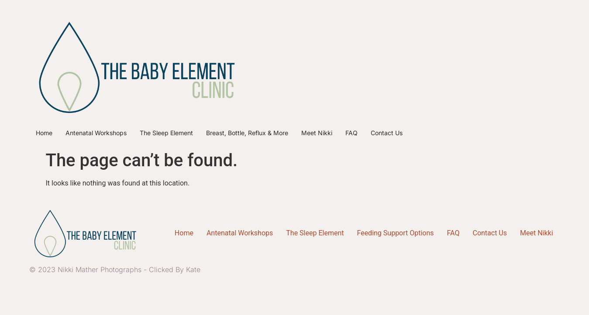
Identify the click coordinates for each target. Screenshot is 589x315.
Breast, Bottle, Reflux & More (247, 132)
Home (44, 132)
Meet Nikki (316, 132)
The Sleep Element (166, 132)
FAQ (351, 132)
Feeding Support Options (395, 233)
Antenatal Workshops (96, 132)
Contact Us (387, 132)
